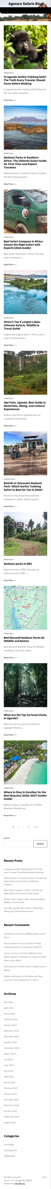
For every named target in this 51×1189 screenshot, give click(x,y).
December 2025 (11, 1031)
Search (7, 838)
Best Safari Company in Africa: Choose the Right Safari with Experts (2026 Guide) (23, 892)
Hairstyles (8, 933)
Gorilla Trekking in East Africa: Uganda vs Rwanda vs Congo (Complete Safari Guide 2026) (25, 957)
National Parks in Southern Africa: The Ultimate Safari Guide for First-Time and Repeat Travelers (25, 881)
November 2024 (11, 1105)
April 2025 (9, 1076)
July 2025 (8, 1059)
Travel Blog (8, 73)
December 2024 (11, 1099)
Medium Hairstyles (12, 976)
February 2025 (11, 1088)
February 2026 (11, 1019)
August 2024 (10, 1122)
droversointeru (10, 943)
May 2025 (8, 1071)
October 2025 (10, 1042)
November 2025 (11, 1036)
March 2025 (9, 1082)
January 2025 (10, 1094)
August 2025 (10, 1053)
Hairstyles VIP (10, 966)
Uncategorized (10, 1150)
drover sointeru (11, 953)
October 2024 (10, 1111)
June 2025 (9, 1065)
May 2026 (8, 1002)
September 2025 (12, 1048)
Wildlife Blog (9, 479)
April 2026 (9, 1008)
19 (28, 826)
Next (35, 826)
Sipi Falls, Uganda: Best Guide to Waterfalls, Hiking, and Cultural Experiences (24, 910)
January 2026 (10, 1025)
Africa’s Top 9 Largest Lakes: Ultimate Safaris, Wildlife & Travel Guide (25, 901)
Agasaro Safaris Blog (25, 4)
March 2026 (9, 1013)
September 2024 (12, 1116)
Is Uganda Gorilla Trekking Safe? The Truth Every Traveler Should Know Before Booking (23, 871)
